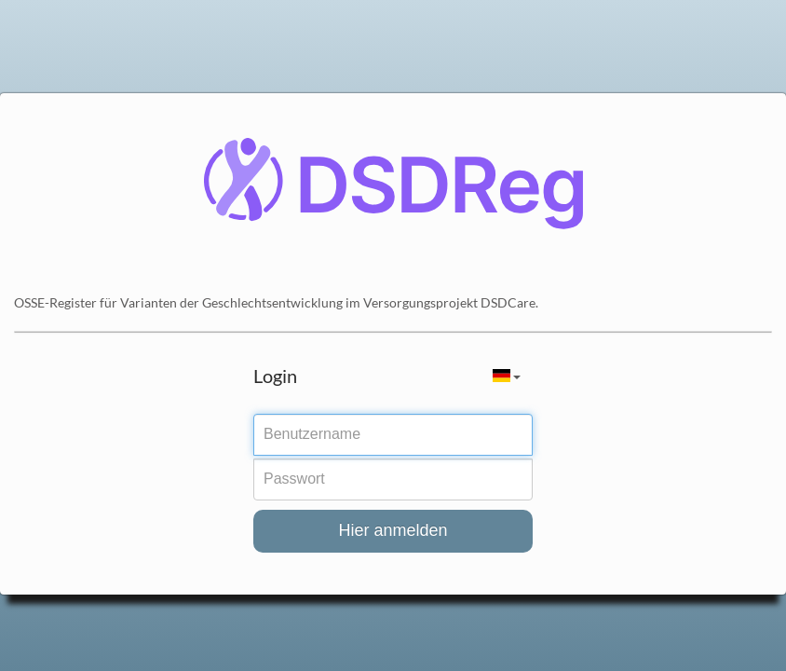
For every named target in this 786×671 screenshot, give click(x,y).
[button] (507, 375)
